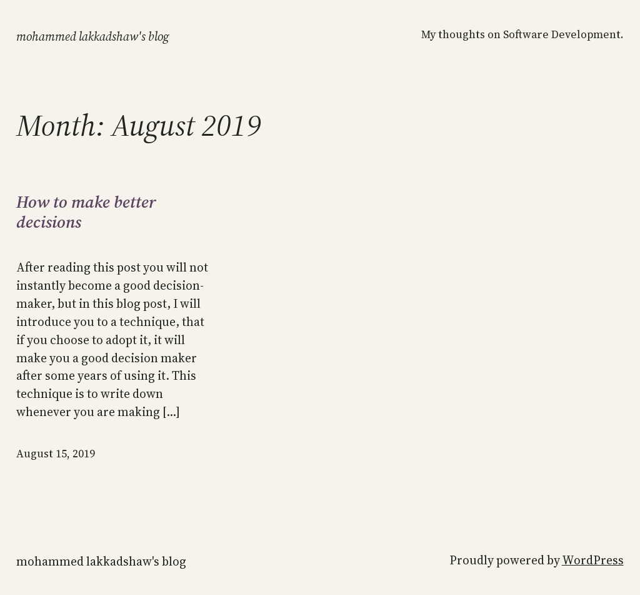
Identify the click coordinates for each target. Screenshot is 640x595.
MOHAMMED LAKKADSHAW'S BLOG (92, 36)
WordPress (593, 560)
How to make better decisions (86, 212)
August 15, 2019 (55, 453)
